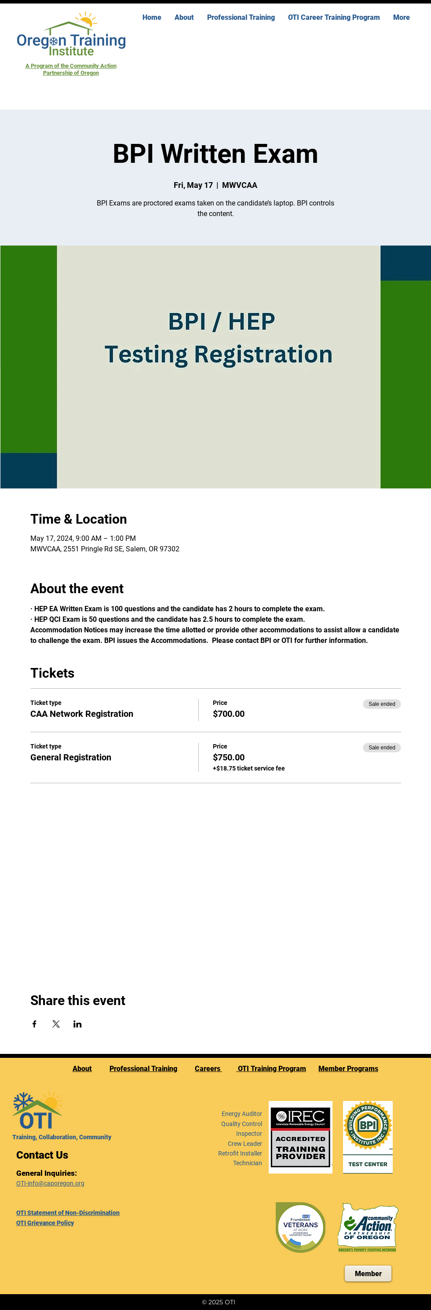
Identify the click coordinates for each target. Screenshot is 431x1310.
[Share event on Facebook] (34, 1023)
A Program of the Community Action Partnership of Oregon (71, 69)
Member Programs (348, 1068)
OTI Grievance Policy (45, 1222)
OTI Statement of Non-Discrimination (68, 1212)
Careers (208, 1068)
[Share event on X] (56, 1023)
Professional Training (143, 1068)
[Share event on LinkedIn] (77, 1023)
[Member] (368, 1273)
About (82, 1068)
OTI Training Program (271, 1068)
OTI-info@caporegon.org (50, 1183)
